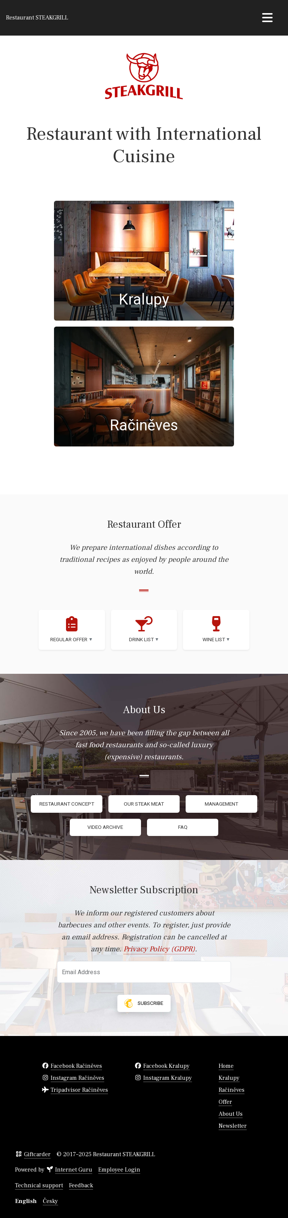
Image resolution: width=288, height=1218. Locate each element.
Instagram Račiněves (77, 1078)
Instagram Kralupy (167, 1078)
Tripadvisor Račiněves (79, 1090)
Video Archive (105, 827)
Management (221, 804)
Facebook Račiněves (76, 1066)
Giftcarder (37, 1154)
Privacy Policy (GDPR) (159, 949)
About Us (231, 1114)
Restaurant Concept (66, 804)
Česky (50, 1201)
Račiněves (231, 1090)
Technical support (39, 1185)
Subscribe (142, 1003)
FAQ (183, 827)
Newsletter (233, 1126)
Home (226, 1066)
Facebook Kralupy (166, 1066)
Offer (225, 1102)
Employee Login (119, 1169)
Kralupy (229, 1078)
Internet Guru (73, 1169)
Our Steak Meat (144, 804)
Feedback (81, 1185)
